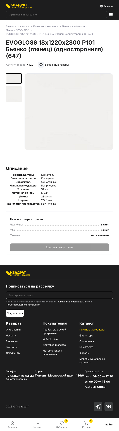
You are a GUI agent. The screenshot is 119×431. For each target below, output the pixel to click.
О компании (13, 329)
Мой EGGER (86, 347)
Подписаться (15, 313)
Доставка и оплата (54, 344)
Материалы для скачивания (52, 352)
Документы (13, 352)
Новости (11, 335)
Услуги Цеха (50, 338)
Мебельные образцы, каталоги (92, 360)
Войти (109, 424)
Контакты (11, 347)
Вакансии (12, 341)
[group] (69, 118)
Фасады (84, 352)
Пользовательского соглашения (23, 304)
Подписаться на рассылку (30, 286)
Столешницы (87, 341)
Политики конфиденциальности (73, 301)
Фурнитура (86, 335)
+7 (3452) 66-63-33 (20, 375)
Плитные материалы (91, 329)
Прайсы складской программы (54, 331)
